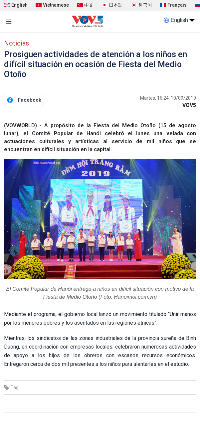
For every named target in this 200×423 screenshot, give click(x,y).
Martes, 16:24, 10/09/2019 (168, 98)
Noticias (16, 43)
